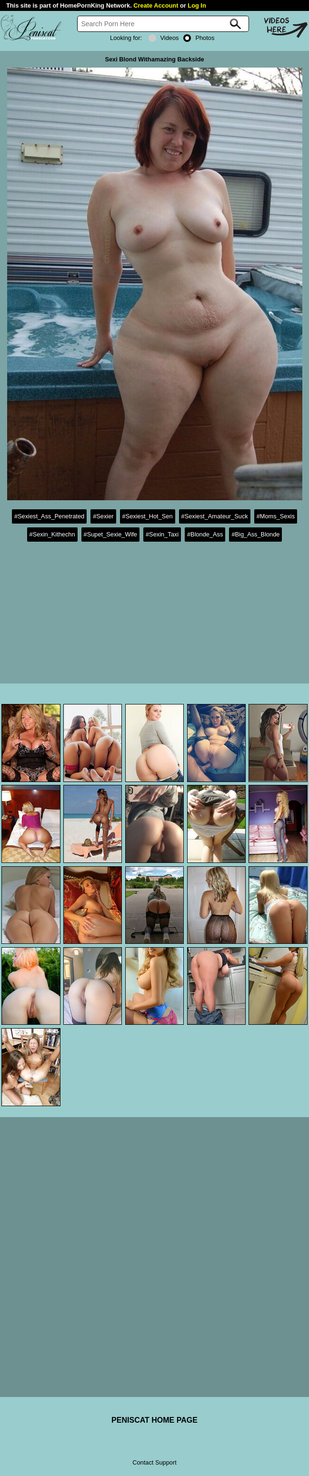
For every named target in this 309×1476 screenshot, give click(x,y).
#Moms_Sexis (276, 516)
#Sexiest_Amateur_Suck (214, 516)
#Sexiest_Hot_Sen (147, 516)
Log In (197, 5)
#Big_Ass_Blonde (255, 534)
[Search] (163, 24)
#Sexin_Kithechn (52, 534)
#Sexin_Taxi (162, 534)
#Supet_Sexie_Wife (110, 534)
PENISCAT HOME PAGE (154, 1420)
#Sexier (103, 516)
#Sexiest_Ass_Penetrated (49, 516)
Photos (198, 37)
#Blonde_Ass (205, 534)
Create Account (155, 5)
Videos (164, 37)
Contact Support (154, 1462)
